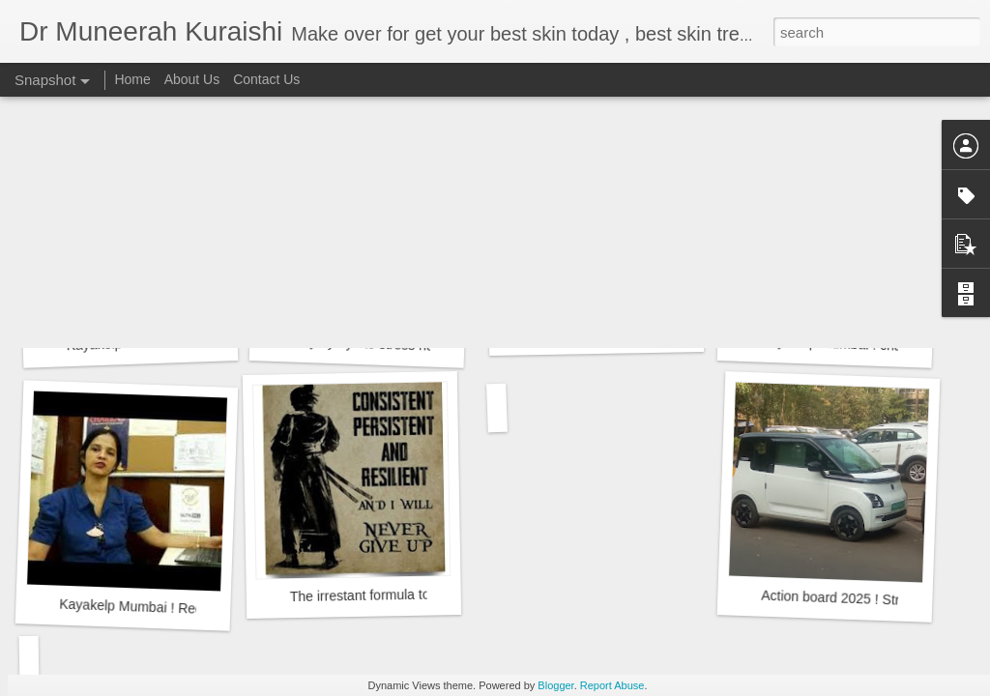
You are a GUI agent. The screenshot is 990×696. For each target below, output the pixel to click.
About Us (192, 79)
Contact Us (266, 79)
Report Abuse (612, 685)
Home (132, 79)
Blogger (555, 685)
